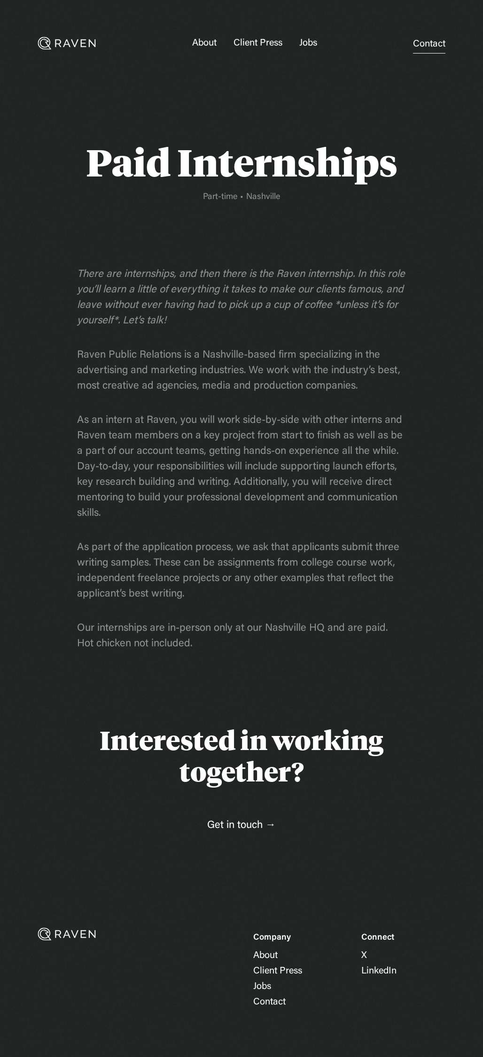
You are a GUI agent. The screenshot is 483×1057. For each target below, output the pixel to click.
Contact (429, 44)
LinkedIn (379, 971)
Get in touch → (241, 825)
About (204, 43)
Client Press (258, 43)
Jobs (308, 43)
